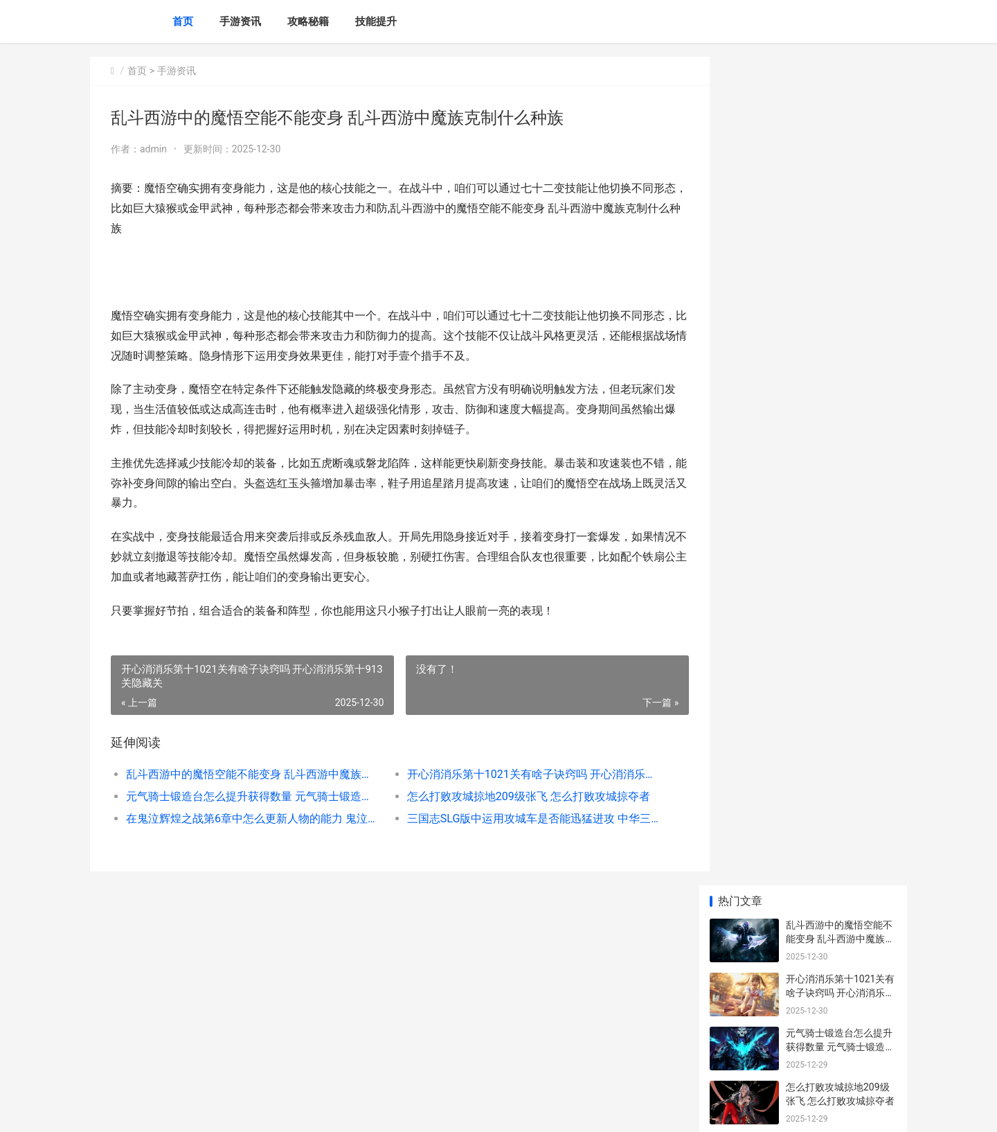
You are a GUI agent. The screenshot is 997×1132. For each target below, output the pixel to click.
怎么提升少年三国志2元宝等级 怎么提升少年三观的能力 (840, 535)
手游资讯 (240, 21)
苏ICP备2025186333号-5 (281, 1110)
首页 (182, 21)
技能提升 (376, 21)
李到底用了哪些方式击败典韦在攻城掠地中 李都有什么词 (840, 697)
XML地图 (346, 1110)
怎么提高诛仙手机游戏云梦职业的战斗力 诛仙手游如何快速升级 (840, 852)
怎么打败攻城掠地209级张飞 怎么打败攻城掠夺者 (515, 796)
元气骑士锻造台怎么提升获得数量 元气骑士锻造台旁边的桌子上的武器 (247, 796)
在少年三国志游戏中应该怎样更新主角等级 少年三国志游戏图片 (840, 589)
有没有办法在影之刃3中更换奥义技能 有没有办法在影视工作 (840, 427)
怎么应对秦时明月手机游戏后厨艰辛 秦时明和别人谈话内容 (840, 481)
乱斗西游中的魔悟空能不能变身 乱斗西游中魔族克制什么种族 (247, 774)
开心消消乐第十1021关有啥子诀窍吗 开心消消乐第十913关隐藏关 (515, 774)
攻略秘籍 (308, 21)
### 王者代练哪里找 (830, 947)
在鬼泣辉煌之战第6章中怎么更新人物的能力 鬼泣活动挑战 (247, 818)
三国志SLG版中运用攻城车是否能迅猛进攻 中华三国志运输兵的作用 (515, 818)
